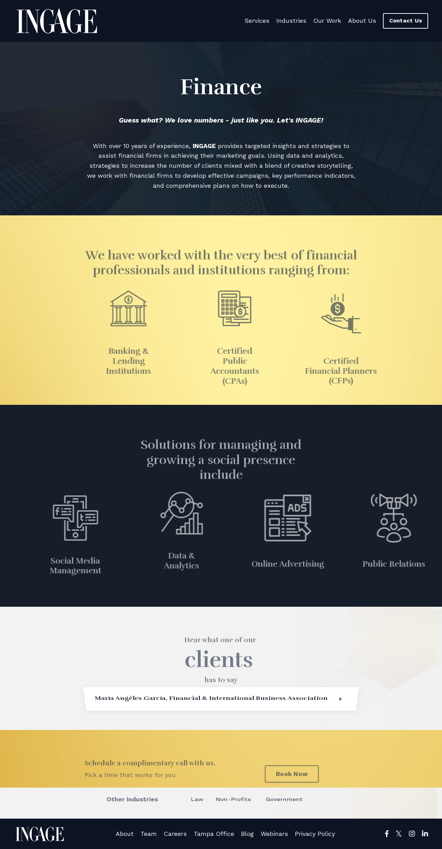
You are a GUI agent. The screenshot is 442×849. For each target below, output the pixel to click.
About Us (362, 20)
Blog (247, 833)
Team (149, 833)
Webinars (274, 833)
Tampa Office (214, 833)
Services (256, 20)
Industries (291, 20)
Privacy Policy (315, 833)
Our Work (327, 20)
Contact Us (405, 20)
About (125, 833)
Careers (175, 833)
